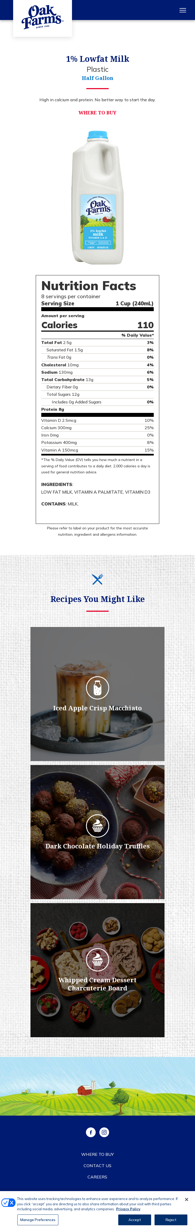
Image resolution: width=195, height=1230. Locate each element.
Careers (97, 1177)
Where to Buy (97, 112)
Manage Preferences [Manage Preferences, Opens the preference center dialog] (37, 1222)
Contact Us (97, 1165)
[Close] (186, 1201)
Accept (135, 1222)
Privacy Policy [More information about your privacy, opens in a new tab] (128, 1211)
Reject (171, 1222)
